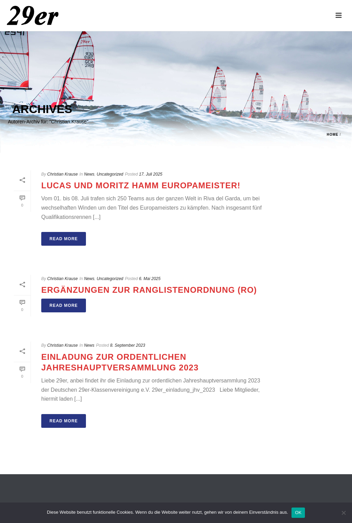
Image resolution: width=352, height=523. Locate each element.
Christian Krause (62, 174)
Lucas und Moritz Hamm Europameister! (141, 185)
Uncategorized (110, 174)
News (89, 174)
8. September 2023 (127, 345)
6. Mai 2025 (150, 278)
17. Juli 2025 (150, 174)
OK (298, 512)
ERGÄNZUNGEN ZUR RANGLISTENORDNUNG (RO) (149, 289)
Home (332, 134)
